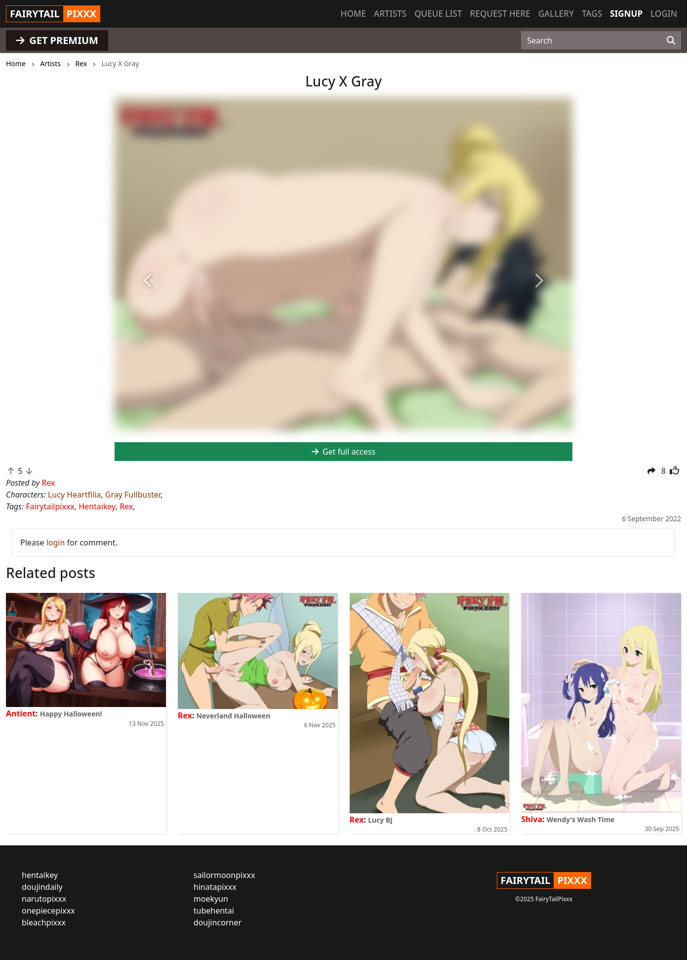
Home (353, 13)
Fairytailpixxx (50, 506)
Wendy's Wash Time (581, 819)
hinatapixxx (215, 886)
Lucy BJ (380, 820)
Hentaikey (97, 506)
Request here (500, 13)
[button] (149, 281)
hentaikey (40, 875)
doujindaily (42, 886)
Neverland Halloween (233, 715)
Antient (21, 713)
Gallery (556, 13)
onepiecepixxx (48, 910)
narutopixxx (44, 898)
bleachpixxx (44, 922)
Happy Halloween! (71, 713)
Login (663, 13)
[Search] (671, 40)
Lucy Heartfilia (74, 494)
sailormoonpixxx (224, 875)
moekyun (211, 898)
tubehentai (214, 910)
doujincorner (218, 922)
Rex (126, 506)
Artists (390, 13)
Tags (592, 13)
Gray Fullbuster (133, 494)
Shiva (531, 819)
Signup (626, 13)
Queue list (438, 13)
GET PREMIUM (57, 40)
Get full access (343, 451)
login (55, 542)
